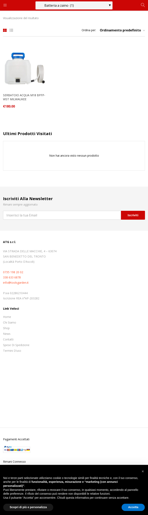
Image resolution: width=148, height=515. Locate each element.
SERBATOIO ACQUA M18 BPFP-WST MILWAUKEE (24, 97)
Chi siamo (9, 322)
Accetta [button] (133, 507)
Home (7, 317)
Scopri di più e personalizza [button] (28, 507)
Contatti (8, 339)
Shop (6, 328)
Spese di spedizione (16, 345)
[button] (121, 30)
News (6, 334)
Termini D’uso (12, 351)
